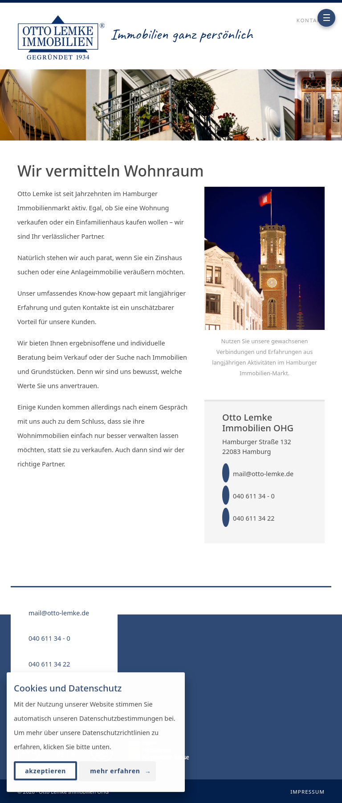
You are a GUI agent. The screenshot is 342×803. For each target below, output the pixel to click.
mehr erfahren (120, 771)
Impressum (307, 791)
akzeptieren (45, 771)
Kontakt (311, 20)
